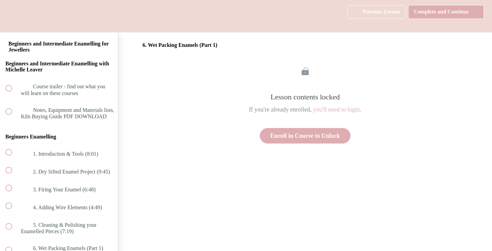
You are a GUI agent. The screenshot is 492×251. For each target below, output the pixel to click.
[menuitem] (59, 16)
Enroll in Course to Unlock (305, 135)
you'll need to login (336, 109)
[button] (12, 16)
